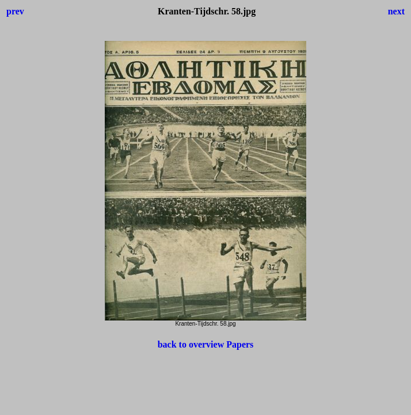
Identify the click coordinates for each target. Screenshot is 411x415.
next (396, 11)
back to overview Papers (206, 344)
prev (15, 11)
